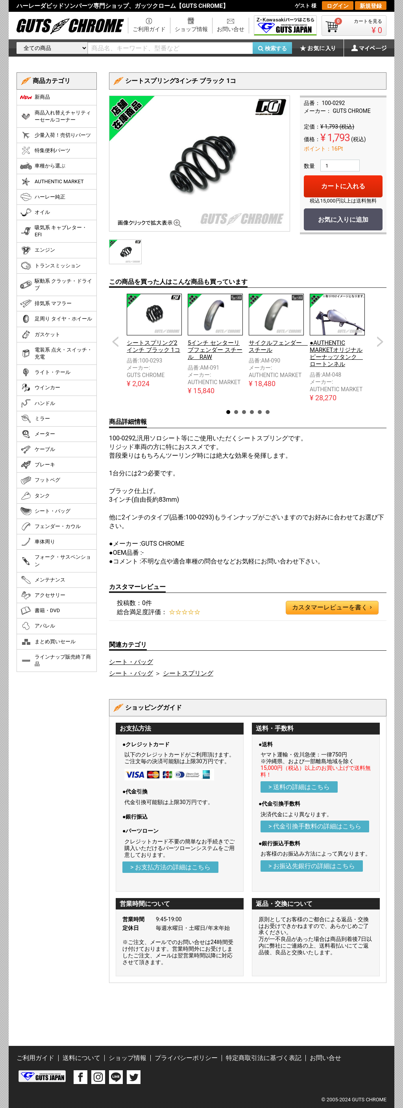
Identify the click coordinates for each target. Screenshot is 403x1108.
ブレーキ (37, 465)
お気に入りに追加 (343, 219)
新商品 (35, 97)
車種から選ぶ (42, 166)
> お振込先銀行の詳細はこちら (311, 866)
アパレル (37, 626)
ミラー (35, 419)
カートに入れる (343, 186)
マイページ (364, 48)
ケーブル (37, 449)
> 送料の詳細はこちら (299, 787)
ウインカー (40, 388)
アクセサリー (42, 595)
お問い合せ (230, 29)
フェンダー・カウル (50, 526)
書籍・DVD (40, 611)
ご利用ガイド (149, 29)
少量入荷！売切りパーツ (55, 135)
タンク (35, 496)
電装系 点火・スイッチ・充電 (56, 353)
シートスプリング (188, 673)
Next (380, 341)
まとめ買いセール (48, 642)
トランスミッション (50, 266)
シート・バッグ (131, 662)
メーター (37, 434)
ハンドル (37, 403)
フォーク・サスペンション (55, 560)
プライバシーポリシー (186, 1058)
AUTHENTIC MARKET (52, 182)
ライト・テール (45, 372)
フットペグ (40, 480)
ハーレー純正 (42, 197)
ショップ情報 (191, 29)
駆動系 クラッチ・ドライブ (56, 284)
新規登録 (371, 6)
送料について (81, 1058)
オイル (35, 212)
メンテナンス (42, 580)
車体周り (37, 542)
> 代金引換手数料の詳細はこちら (314, 826)
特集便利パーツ (45, 151)
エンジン (37, 250)
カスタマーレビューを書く (332, 607)
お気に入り (321, 48)
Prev (115, 341)
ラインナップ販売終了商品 (55, 660)
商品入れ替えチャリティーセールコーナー (55, 116)
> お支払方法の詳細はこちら (170, 867)
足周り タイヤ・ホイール (56, 319)
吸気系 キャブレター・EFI (53, 231)
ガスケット (40, 335)
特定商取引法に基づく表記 (263, 1058)
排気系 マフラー (46, 303)
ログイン (338, 6)
